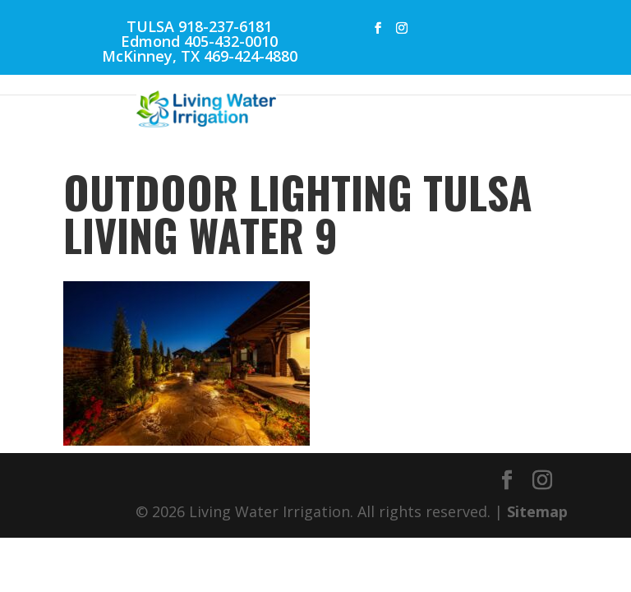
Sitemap (537, 511)
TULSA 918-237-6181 (199, 26)
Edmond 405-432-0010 (199, 41)
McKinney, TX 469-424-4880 (199, 56)
